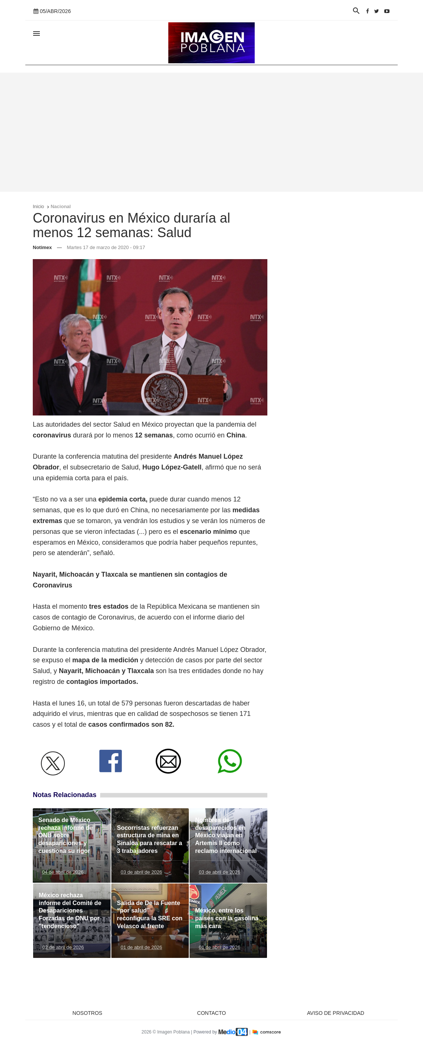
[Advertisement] (211, 132)
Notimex (42, 247)
